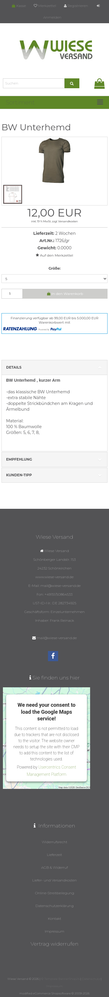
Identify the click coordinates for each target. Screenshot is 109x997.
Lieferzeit (54, 854)
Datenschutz (91, 979)
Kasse (19, 5)
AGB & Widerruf (54, 867)
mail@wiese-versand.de (57, 638)
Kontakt (54, 918)
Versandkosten (68, 221)
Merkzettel (45, 5)
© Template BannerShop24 (60, 979)
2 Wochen (65, 233)
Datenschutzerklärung (54, 906)
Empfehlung (54, 460)
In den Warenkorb (65, 293)
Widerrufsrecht (54, 842)
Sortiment (20, 102)
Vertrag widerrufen (54, 944)
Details (54, 368)
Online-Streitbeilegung (54, 893)
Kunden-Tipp (54, 475)
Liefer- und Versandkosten (54, 880)
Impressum (55, 931)
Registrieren (76, 5)
